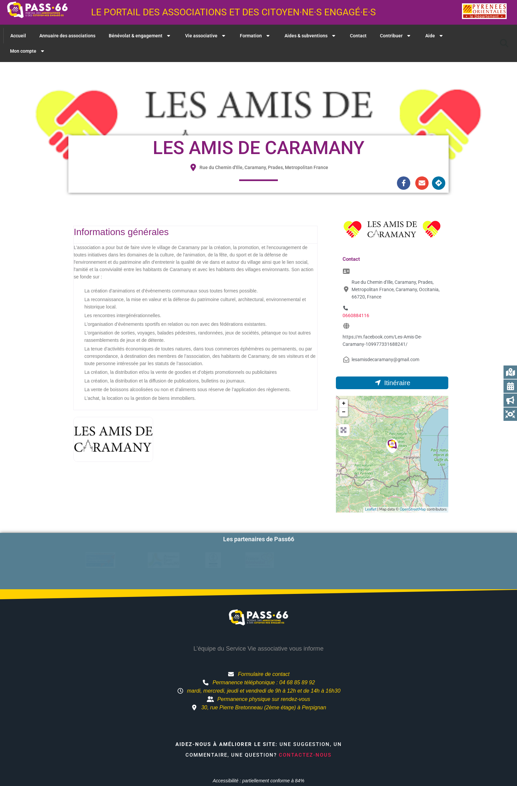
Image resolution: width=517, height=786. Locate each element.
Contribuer (396, 35)
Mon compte (28, 51)
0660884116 (356, 315)
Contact (358, 35)
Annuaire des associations (67, 35)
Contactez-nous (305, 744)
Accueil (18, 35)
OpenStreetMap (413, 509)
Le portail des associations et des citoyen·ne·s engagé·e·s (233, 12)
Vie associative (206, 35)
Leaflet (370, 509)
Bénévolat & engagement (140, 35)
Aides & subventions (311, 35)
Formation (255, 35)
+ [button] (344, 404)
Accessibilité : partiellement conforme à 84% (259, 770)
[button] (504, 43)
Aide (434, 35)
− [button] (344, 412)
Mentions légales (325, 782)
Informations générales (121, 232)
